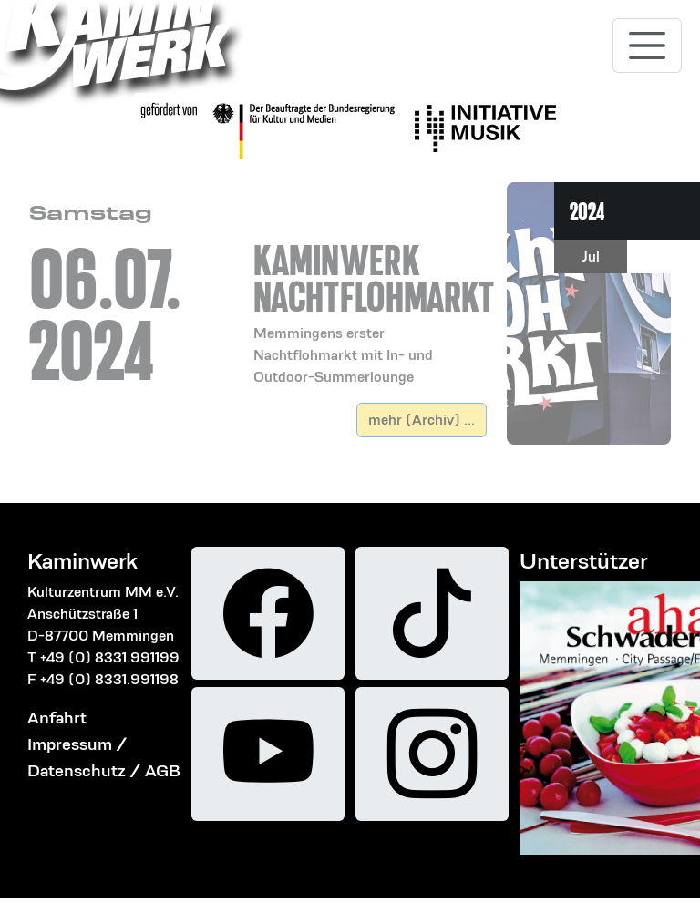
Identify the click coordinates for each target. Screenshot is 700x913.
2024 (587, 211)
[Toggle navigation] (647, 45)
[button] (370, 292)
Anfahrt (57, 717)
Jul (591, 256)
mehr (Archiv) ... (421, 419)
